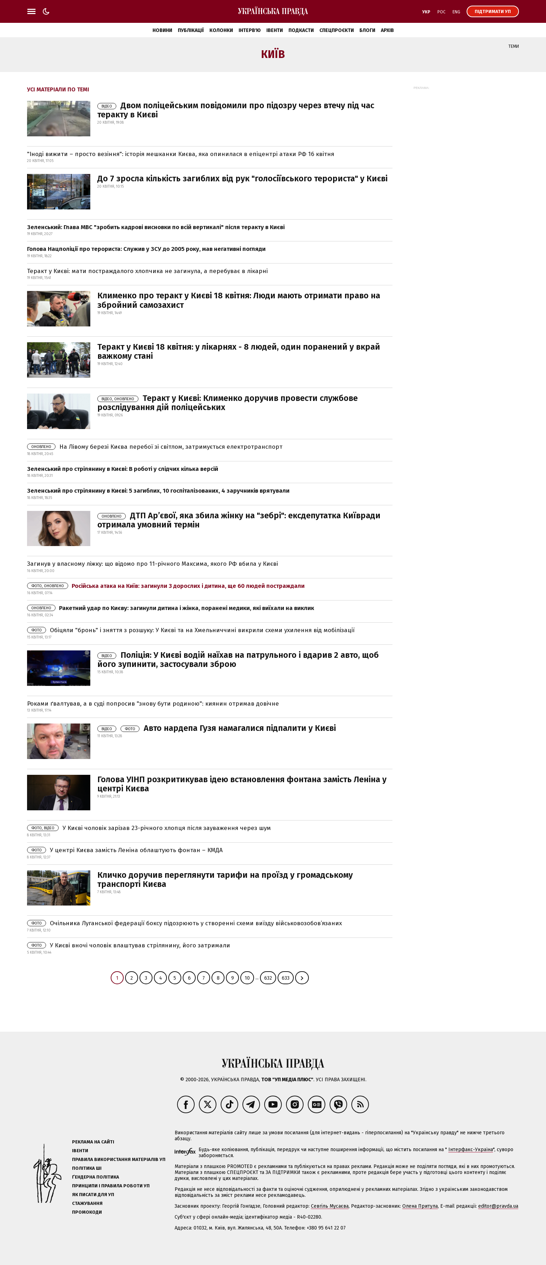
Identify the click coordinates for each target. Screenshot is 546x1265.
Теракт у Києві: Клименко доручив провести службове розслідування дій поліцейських (227, 402)
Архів (387, 30)
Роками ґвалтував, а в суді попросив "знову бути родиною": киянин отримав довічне (153, 703)
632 (268, 978)
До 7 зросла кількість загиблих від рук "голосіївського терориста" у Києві (242, 178)
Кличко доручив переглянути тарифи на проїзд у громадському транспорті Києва (225, 879)
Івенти (274, 30)
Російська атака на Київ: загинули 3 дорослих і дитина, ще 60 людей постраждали (166, 586)
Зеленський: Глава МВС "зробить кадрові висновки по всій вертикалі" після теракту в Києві (156, 227)
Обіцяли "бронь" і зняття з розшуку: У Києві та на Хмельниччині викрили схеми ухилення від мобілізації (191, 630)
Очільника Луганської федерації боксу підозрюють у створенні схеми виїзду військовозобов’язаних (184, 923)
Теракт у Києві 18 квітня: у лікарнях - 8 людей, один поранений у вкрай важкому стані (238, 351)
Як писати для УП (93, 1194)
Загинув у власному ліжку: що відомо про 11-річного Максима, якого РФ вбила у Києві (152, 563)
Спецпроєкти (336, 30)
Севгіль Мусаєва (330, 1206)
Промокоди (87, 1212)
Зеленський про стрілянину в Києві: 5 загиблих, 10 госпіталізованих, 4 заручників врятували (158, 490)
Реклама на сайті (93, 1141)
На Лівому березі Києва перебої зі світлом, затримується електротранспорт (154, 446)
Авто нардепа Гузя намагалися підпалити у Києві (216, 728)
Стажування (87, 1203)
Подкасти (301, 30)
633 (286, 978)
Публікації (191, 30)
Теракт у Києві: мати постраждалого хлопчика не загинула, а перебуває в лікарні (147, 271)
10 (247, 978)
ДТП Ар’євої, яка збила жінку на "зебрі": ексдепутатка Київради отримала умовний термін (239, 520)
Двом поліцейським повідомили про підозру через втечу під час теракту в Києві (235, 109)
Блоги (367, 30)
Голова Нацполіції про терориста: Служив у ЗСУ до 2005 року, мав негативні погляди (146, 249)
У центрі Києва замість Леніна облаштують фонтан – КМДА (125, 850)
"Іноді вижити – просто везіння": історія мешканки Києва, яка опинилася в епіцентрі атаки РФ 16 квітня (180, 154)
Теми (513, 46)
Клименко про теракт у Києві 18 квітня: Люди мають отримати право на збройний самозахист (238, 300)
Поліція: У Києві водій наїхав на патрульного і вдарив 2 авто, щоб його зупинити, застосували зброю (238, 659)
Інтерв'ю (250, 30)
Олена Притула (420, 1206)
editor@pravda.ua (498, 1206)
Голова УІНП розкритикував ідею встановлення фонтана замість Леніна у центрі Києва (241, 783)
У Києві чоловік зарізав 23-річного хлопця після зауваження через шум (149, 828)
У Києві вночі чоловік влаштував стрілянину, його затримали (128, 945)
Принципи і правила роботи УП (111, 1185)
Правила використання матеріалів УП (118, 1159)
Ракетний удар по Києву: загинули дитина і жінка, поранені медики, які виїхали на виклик (170, 608)
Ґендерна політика (95, 1177)
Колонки (221, 30)
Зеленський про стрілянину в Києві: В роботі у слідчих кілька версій (122, 469)
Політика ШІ (87, 1168)
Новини (162, 30)
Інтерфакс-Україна (470, 1150)
